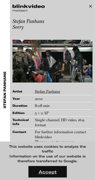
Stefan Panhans (47, 91)
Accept (48, 171)
